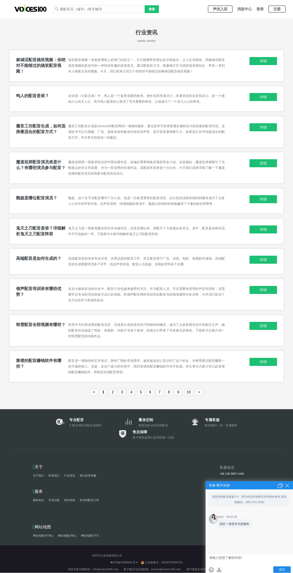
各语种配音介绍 (89, 500)
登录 (260, 9)
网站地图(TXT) (90, 535)
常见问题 (54, 500)
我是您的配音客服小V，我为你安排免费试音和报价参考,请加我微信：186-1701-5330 (249, 499)
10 (189, 392)
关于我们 (38, 475)
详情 (263, 61)
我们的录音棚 (88, 475)
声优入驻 (220, 9)
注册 (277, 9)
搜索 (152, 9)
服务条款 (38, 500)
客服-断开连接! (219, 485)
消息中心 (244, 9)
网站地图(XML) (67, 535)
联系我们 (54, 475)
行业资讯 (69, 475)
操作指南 (69, 500)
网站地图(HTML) (43, 535)
